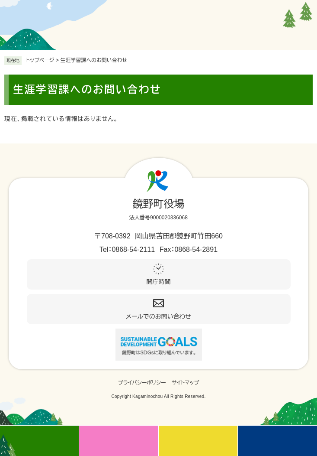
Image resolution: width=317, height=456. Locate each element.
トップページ (40, 60)
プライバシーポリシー (142, 383)
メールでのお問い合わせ (158, 316)
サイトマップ (185, 383)
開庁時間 (159, 281)
